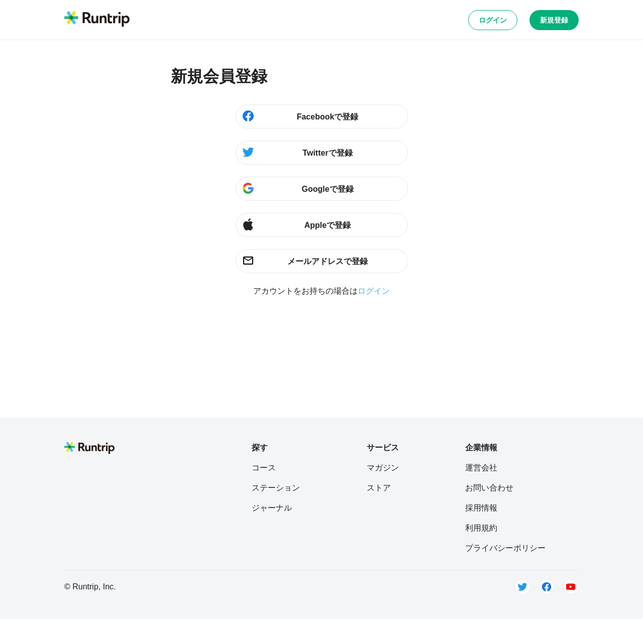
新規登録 (554, 20)
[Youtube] (571, 587)
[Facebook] (547, 587)
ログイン (493, 20)
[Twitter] (522, 587)
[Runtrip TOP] (97, 19)
